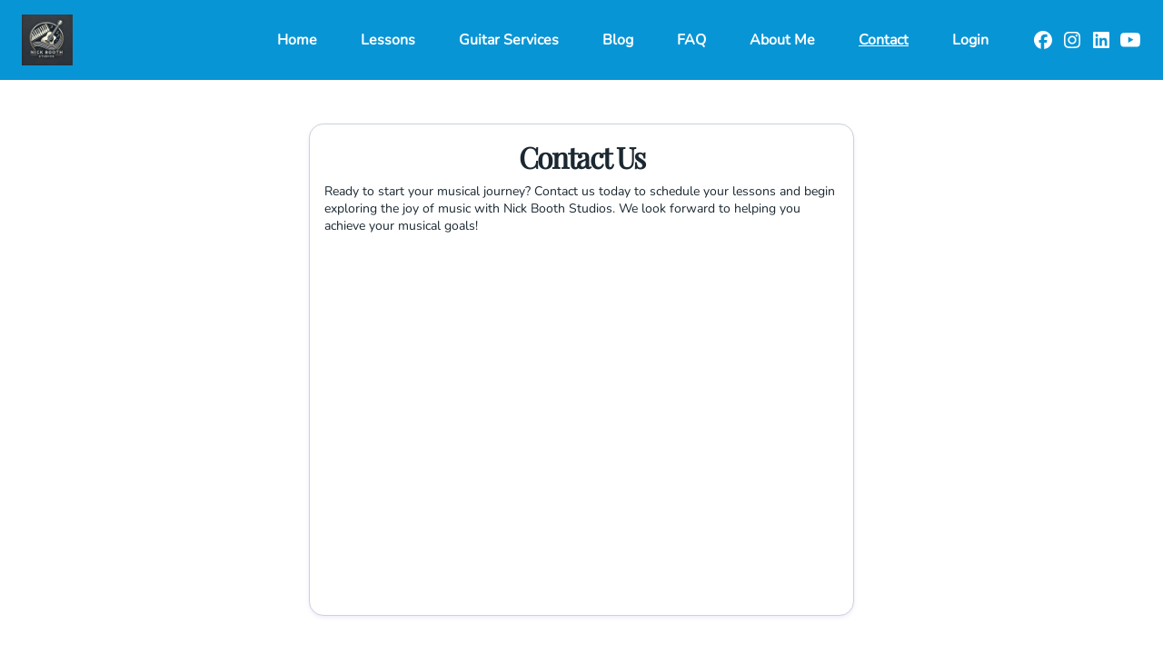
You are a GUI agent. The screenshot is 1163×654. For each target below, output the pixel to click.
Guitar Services (509, 40)
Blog (617, 40)
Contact (884, 40)
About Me (782, 40)
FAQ (691, 40)
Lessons (388, 40)
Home (297, 40)
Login (970, 40)
